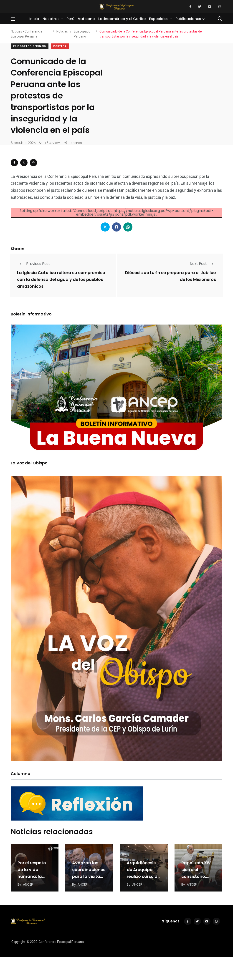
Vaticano (86, 18)
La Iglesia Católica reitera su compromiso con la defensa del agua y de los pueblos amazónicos (61, 279)
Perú (70, 18)
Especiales (159, 18)
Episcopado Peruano (29, 46)
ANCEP (28, 884)
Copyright (18, 942)
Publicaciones (188, 18)
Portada (59, 46)
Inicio (34, 18)
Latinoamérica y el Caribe (122, 18)
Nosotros (51, 18)
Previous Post (33, 263)
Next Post (203, 263)
